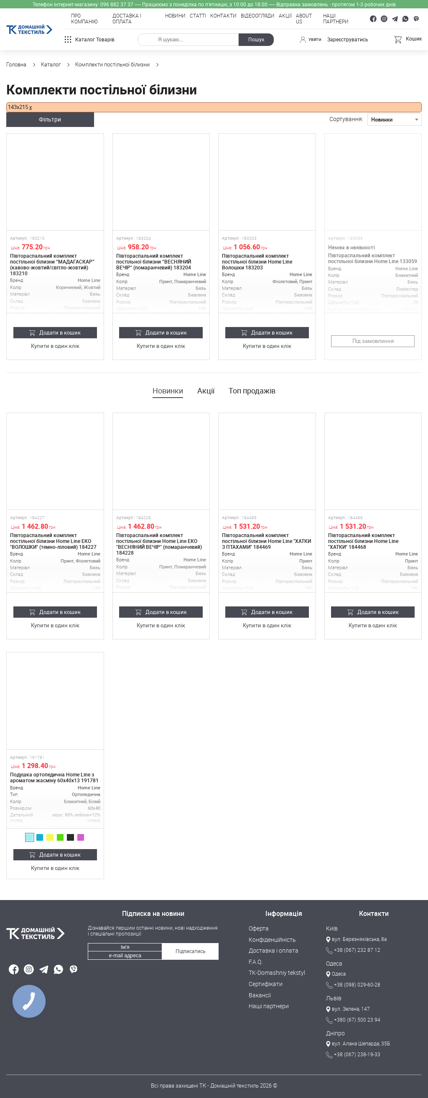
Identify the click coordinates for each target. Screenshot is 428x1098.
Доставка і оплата (126, 19)
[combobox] (394, 119)
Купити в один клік (55, 345)
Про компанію (84, 19)
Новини (175, 16)
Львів (333, 997)
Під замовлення (373, 340)
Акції (285, 16)
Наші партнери (336, 19)
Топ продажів (252, 390)
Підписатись (190, 949)
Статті (198, 16)
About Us (304, 19)
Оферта (258, 927)
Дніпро (334, 1031)
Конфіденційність (270, 938)
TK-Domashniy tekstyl (275, 971)
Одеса (333, 962)
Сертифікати (264, 981)
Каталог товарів (90, 39)
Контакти (223, 16)
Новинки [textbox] (381, 119)
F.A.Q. (255, 960)
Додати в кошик (55, 331)
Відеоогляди (258, 16)
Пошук (255, 39)
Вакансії (259, 992)
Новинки (168, 390)
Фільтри (55, 119)
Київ (331, 927)
